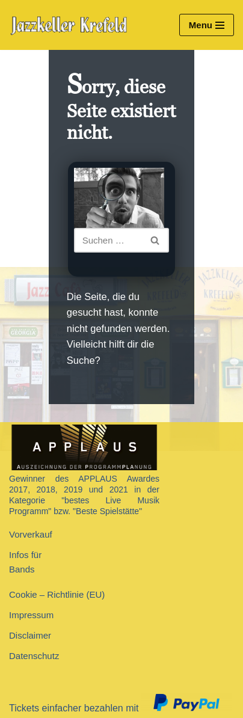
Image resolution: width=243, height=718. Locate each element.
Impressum (31, 615)
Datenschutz (34, 656)
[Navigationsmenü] (206, 25)
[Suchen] (108, 240)
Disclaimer (30, 635)
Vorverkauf (30, 534)
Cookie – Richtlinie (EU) (57, 594)
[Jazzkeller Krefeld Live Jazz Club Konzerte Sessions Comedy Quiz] (72, 25)
